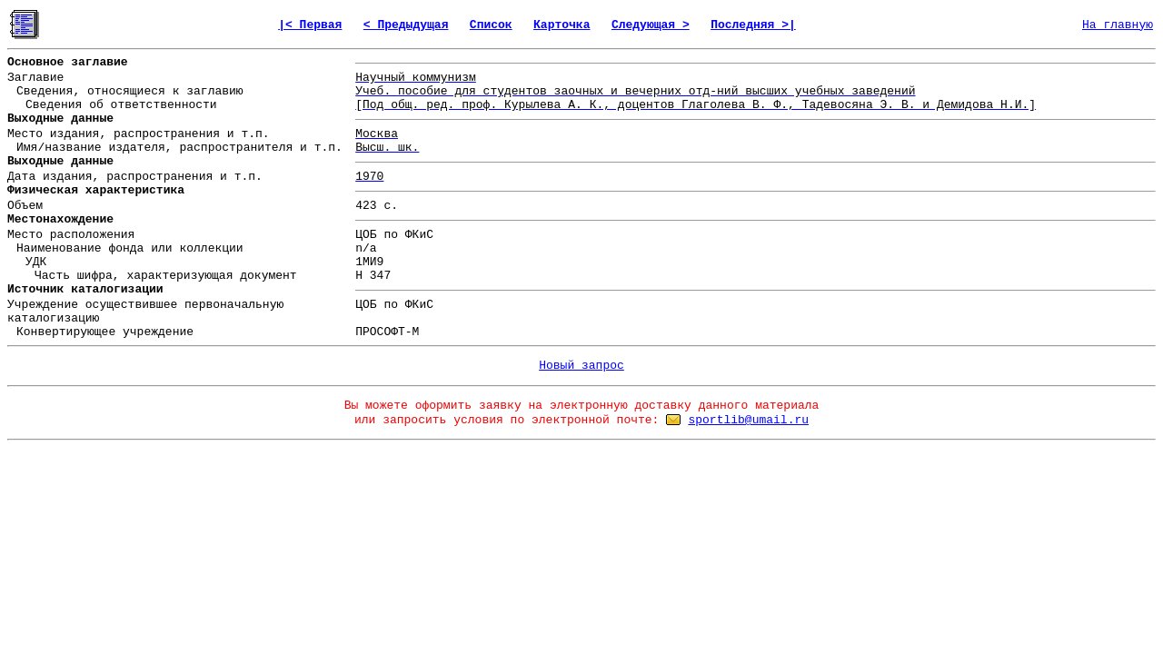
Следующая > (650, 25)
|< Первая (310, 25)
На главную (1117, 25)
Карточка (561, 25)
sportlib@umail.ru (748, 420)
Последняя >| (753, 25)
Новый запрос (581, 365)
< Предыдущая (406, 25)
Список (491, 25)
